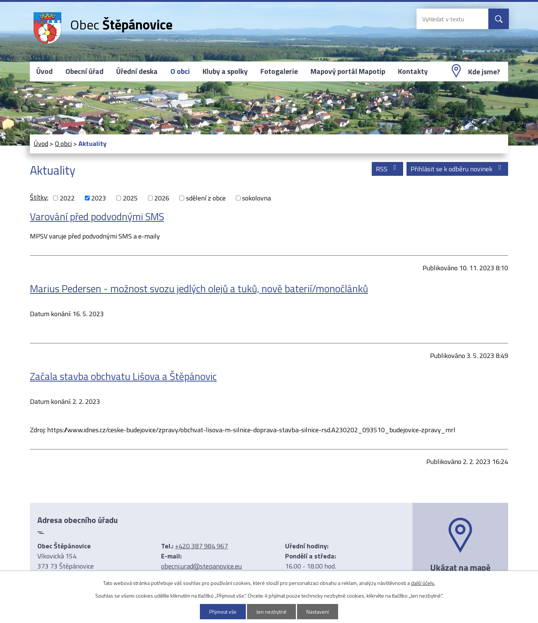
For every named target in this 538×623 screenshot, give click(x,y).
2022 (67, 198)
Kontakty (413, 71)
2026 (161, 198)
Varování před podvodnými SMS (97, 216)
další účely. (423, 583)
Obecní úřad (84, 71)
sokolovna (256, 198)
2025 (130, 198)
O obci (180, 71)
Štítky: (39, 197)
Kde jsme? (484, 71)
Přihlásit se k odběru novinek (457, 169)
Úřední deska (137, 71)
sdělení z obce (206, 198)
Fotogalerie (279, 71)
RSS (387, 169)
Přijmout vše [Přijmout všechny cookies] (223, 612)
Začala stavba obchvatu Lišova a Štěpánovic (123, 376)
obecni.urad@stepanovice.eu (201, 566)
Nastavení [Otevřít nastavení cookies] (318, 612)
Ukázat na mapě (460, 567)
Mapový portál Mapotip (347, 71)
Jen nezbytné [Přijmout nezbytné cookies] (272, 612)
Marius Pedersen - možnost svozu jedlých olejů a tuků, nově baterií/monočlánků (199, 288)
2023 (98, 198)
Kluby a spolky (225, 71)
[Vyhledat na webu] (446, 19)
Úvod (44, 71)
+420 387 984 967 (201, 546)
